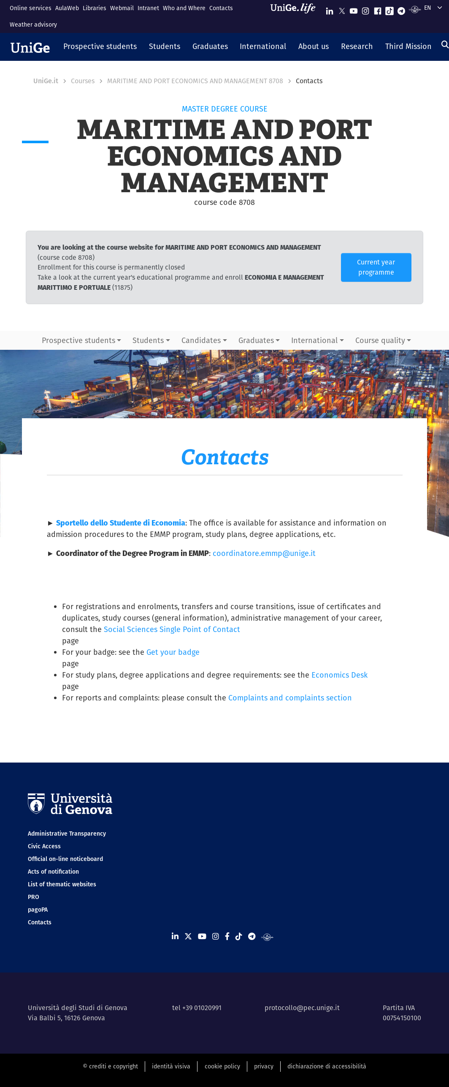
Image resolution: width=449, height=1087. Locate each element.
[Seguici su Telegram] (401, 9)
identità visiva (171, 1066)
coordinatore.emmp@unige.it (264, 553)
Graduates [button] (256, 340)
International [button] (314, 340)
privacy (263, 1066)
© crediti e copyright (110, 1066)
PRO (33, 897)
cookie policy (222, 1066)
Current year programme (376, 267)
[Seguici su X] (341, 9)
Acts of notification (53, 871)
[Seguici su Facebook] (377, 9)
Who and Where (184, 8)
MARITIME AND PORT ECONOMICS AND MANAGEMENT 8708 (195, 81)
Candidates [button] (201, 340)
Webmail (122, 8)
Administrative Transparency (67, 833)
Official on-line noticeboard (65, 859)
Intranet (148, 8)
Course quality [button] (380, 340)
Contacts (221, 8)
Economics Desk (339, 675)
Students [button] (148, 340)
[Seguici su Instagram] (365, 9)
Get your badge (173, 652)
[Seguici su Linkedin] (329, 9)
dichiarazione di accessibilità (326, 1066)
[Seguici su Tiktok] (389, 9)
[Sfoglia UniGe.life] (295, 16)
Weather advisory (33, 24)
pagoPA (38, 909)
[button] (100, 47)
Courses (83, 81)
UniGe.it (45, 81)
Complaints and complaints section (290, 697)
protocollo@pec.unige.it (302, 1008)
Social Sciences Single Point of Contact (172, 629)
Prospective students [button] (78, 340)
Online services (30, 8)
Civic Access (44, 846)
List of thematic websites (62, 884)
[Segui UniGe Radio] (415, 9)
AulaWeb (67, 8)
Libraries (94, 8)
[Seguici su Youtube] (353, 9)
